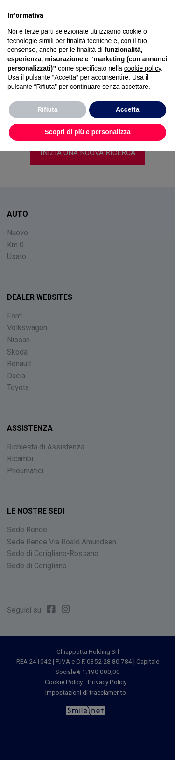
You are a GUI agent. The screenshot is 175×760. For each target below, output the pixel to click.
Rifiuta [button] (47, 109)
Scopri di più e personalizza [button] (87, 132)
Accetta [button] (128, 109)
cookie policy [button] (142, 68)
